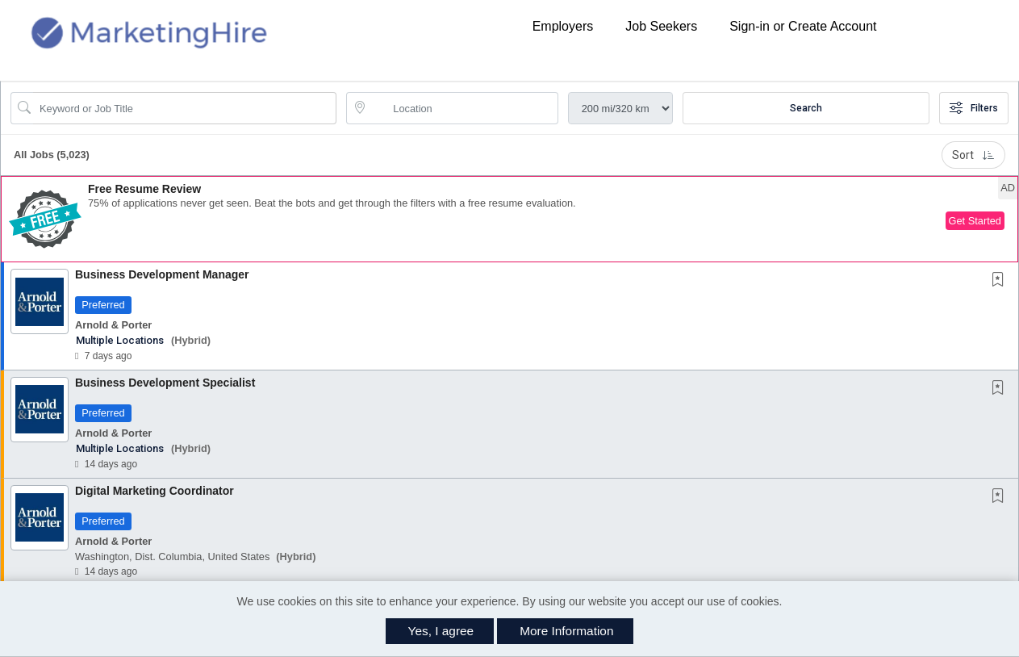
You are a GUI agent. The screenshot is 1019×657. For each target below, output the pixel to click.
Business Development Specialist (165, 382)
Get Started (975, 221)
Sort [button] (973, 155)
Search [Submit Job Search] (806, 108)
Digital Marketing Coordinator (154, 490)
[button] (509, 219)
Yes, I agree (441, 631)
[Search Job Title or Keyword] (184, 108)
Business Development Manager (162, 274)
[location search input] (463, 108)
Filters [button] (974, 108)
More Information (566, 631)
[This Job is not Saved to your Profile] (1001, 281)
